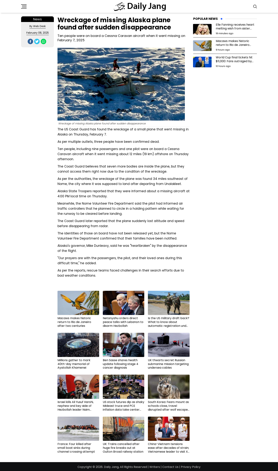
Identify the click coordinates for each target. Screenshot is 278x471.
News (37, 19)
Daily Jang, (111, 467)
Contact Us (170, 467)
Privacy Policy (190, 467)
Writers (154, 467)
